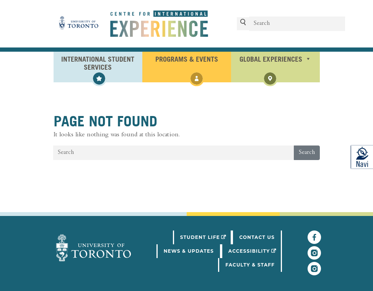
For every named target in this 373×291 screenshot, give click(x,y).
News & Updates (189, 251)
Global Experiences (275, 59)
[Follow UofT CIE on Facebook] (314, 241)
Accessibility (255, 250)
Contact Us (257, 237)
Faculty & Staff (250, 265)
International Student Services (98, 63)
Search (307, 153)
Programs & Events (186, 58)
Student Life (206, 236)
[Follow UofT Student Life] (314, 256)
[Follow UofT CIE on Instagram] (314, 272)
